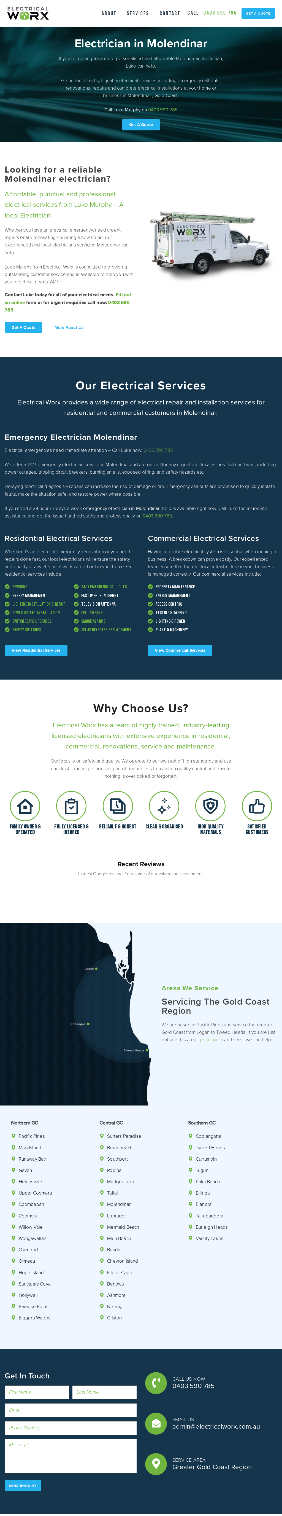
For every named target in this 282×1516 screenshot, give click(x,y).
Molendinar (119, 1178)
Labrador (116, 1190)
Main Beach (119, 1212)
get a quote (258, 18)
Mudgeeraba (120, 1155)
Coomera (28, 1190)
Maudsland (30, 1121)
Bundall (115, 1224)
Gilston (114, 1292)
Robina (114, 1144)
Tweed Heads (210, 1121)
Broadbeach (120, 1121)
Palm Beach (208, 1155)
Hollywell (28, 1269)
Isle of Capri (120, 1246)
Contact (172, 13)
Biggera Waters (35, 1292)
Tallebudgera (209, 1190)
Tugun (202, 1144)
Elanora (204, 1178)
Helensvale (30, 1155)
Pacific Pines (32, 1110)
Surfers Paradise (125, 1110)
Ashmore (116, 1269)
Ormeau (27, 1235)
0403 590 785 (253, 8)
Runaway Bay (33, 1133)
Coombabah (32, 1178)
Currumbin (207, 1133)
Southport (117, 1133)
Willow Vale (31, 1201)
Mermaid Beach (123, 1201)
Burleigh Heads (212, 1201)
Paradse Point (34, 1280)
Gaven (26, 1144)
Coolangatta (209, 1110)
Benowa (115, 1258)
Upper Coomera (36, 1167)
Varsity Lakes (210, 1212)
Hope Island (31, 1246)
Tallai (112, 1167)
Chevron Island (123, 1235)
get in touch (220, 1010)
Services (138, 13)
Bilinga (203, 1167)
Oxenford (28, 1224)
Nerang (115, 1280)
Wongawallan (33, 1212)
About (106, 13)
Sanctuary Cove (36, 1258)
